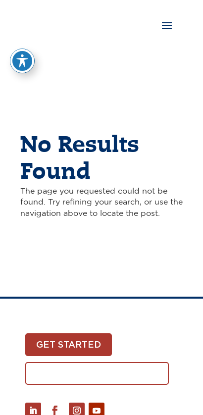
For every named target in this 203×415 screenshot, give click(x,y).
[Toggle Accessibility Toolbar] (22, 52)
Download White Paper (97, 373)
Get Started (68, 344)
